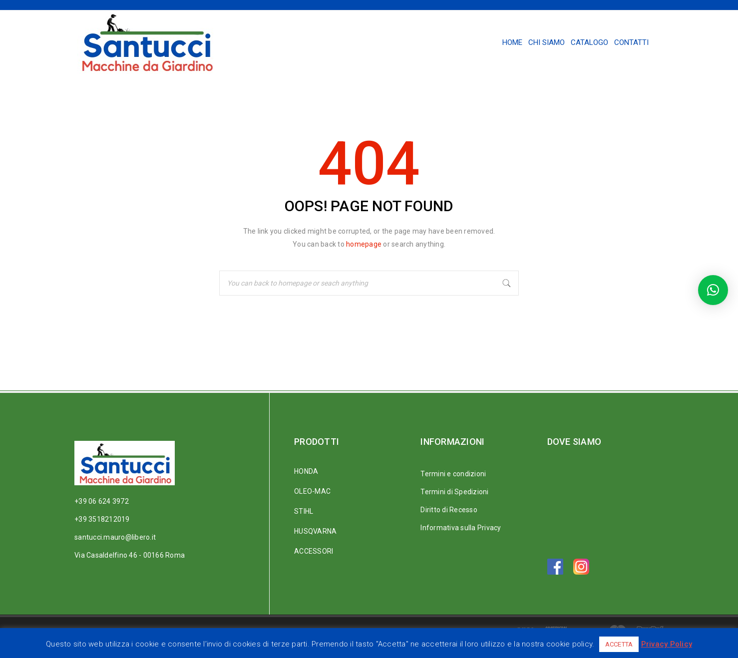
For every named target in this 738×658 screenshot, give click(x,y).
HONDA (306, 471)
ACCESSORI (313, 551)
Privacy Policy (667, 644)
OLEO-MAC (312, 491)
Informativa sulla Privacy (460, 528)
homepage (363, 244)
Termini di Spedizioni (454, 492)
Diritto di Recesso (448, 510)
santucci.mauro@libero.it (115, 537)
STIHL (303, 511)
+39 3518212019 (102, 519)
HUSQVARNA (315, 531)
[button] (713, 290)
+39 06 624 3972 (101, 501)
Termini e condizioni (453, 474)
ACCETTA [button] (619, 644)
